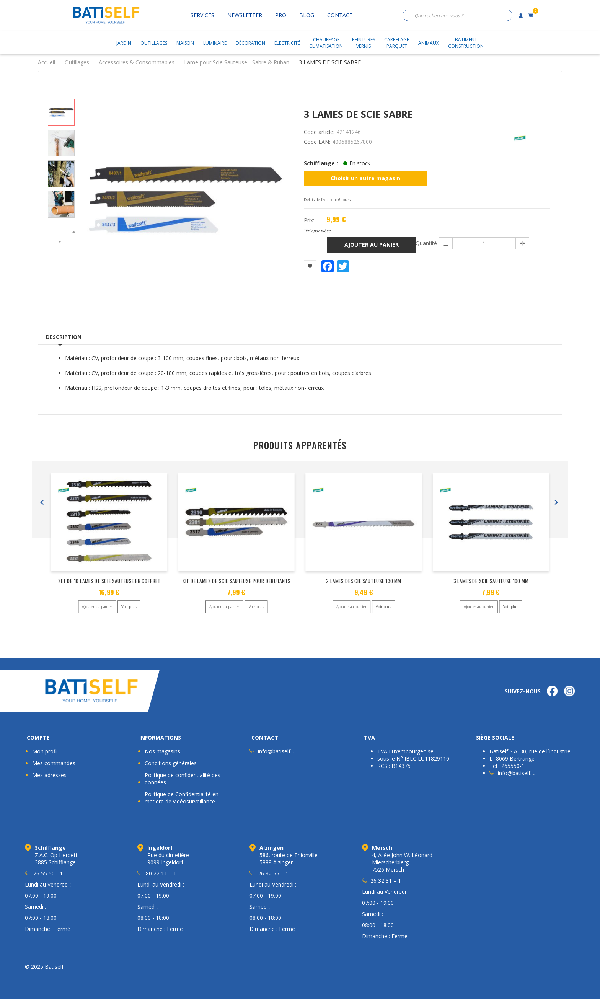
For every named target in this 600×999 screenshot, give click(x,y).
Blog (306, 15)
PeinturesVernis (363, 42)
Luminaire (215, 43)
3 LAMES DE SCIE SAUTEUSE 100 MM (490, 581)
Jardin (123, 43)
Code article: (319, 131)
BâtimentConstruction (466, 42)
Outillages (153, 43)
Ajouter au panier (371, 244)
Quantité (426, 243)
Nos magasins (162, 751)
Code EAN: (317, 141)
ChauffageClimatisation (326, 42)
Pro (280, 15)
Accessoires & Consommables (136, 62)
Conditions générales (171, 763)
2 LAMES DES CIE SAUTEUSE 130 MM (363, 581)
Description (64, 337)
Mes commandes (53, 763)
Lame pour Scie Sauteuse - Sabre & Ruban (236, 62)
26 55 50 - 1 (48, 873)
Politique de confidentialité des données (182, 778)
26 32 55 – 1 (273, 873)
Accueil (46, 62)
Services (202, 15)
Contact (340, 15)
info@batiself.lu (277, 751)
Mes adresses (49, 775)
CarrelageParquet (396, 42)
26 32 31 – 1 (385, 880)
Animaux (428, 43)
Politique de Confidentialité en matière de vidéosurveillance (181, 797)
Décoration (250, 43)
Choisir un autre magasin (365, 178)
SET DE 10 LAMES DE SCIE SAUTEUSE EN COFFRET (109, 581)
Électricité (287, 43)
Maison (185, 43)
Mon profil (45, 751)
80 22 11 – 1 (161, 873)
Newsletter (244, 15)
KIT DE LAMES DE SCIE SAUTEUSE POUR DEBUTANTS (236, 581)
